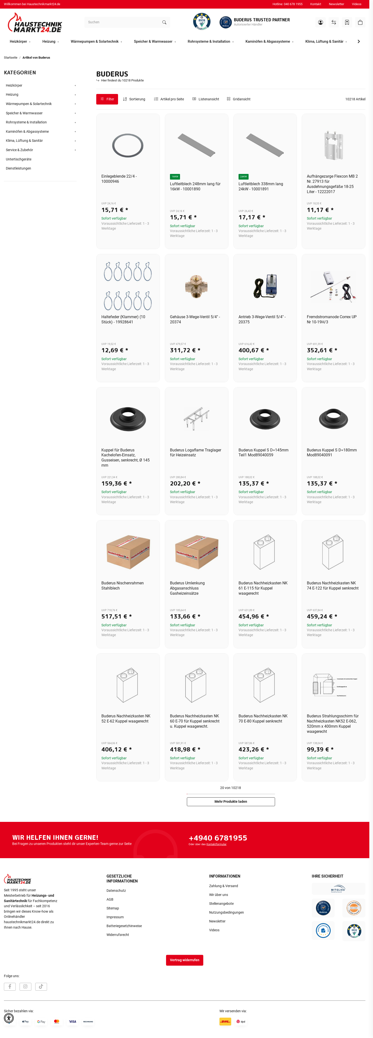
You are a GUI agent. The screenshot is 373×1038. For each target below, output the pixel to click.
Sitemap (113, 908)
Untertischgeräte (18, 159)
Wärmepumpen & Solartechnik (29, 104)
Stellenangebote (221, 904)
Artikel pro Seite (172, 99)
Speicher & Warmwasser (24, 113)
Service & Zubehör (19, 150)
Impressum (115, 917)
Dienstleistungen (18, 168)
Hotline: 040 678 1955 (287, 4)
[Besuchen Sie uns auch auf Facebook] (10, 987)
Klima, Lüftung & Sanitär (24, 141)
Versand (65, 1032)
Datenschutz (116, 891)
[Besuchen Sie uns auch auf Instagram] (25, 987)
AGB (110, 899)
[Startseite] (35, 22)
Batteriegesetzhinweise (124, 926)
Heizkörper (14, 85)
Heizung (12, 94)
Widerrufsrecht (118, 935)
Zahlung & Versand (223, 886)
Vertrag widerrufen (184, 960)
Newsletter (336, 4)
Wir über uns (218, 895)
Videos (356, 4)
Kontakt (315, 4)
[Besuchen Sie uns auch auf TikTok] (41, 987)
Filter (107, 99)
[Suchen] (121, 22)
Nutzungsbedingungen (226, 912)
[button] (320, 22)
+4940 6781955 (218, 838)
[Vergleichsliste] (334, 22)
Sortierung (137, 99)
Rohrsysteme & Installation (26, 122)
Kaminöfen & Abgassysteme (27, 132)
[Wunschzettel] (347, 22)
